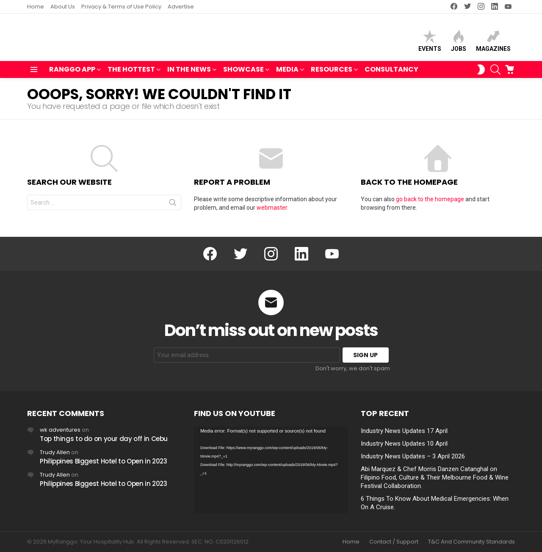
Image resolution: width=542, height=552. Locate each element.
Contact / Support (393, 541)
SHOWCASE (243, 74)
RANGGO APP (72, 74)
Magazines (493, 42)
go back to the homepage (430, 203)
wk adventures (60, 430)
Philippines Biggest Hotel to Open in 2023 (103, 461)
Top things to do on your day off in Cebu (104, 438)
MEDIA (287, 74)
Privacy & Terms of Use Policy (121, 7)
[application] (271, 470)
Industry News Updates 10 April (404, 443)
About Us (62, 7)
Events (429, 42)
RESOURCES (331, 74)
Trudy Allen (55, 452)
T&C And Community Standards (471, 541)
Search (172, 208)
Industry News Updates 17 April (404, 431)
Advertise (181, 7)
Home (35, 7)
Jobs (458, 42)
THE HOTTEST (131, 74)
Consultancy (391, 73)
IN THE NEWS (189, 74)
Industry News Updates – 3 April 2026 (413, 456)
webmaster (272, 211)
